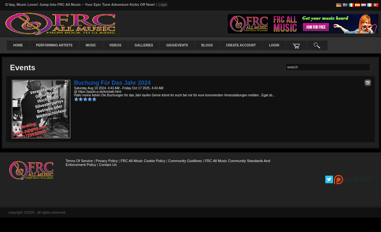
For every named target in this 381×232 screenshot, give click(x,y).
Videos (115, 45)
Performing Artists (54, 45)
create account (241, 45)
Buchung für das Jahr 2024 (112, 83)
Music (91, 45)
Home (18, 45)
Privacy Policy (107, 161)
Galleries (144, 45)
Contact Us (108, 165)
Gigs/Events (177, 45)
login (274, 45)
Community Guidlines (185, 161)
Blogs (207, 45)
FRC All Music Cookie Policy (143, 161)
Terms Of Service (79, 161)
